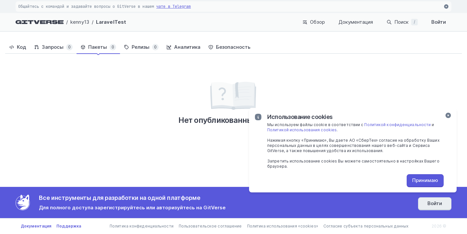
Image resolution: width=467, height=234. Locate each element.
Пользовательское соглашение (210, 226)
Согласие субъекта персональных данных (366, 226)
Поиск (402, 22)
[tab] (17, 47)
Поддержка (68, 226)
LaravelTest (111, 22)
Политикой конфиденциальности (397, 124)
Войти (438, 22)
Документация (356, 22)
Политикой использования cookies (302, 129)
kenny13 (79, 22)
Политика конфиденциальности (142, 226)
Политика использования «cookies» (282, 226)
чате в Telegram (173, 6)
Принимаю (425, 180)
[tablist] (233, 47)
